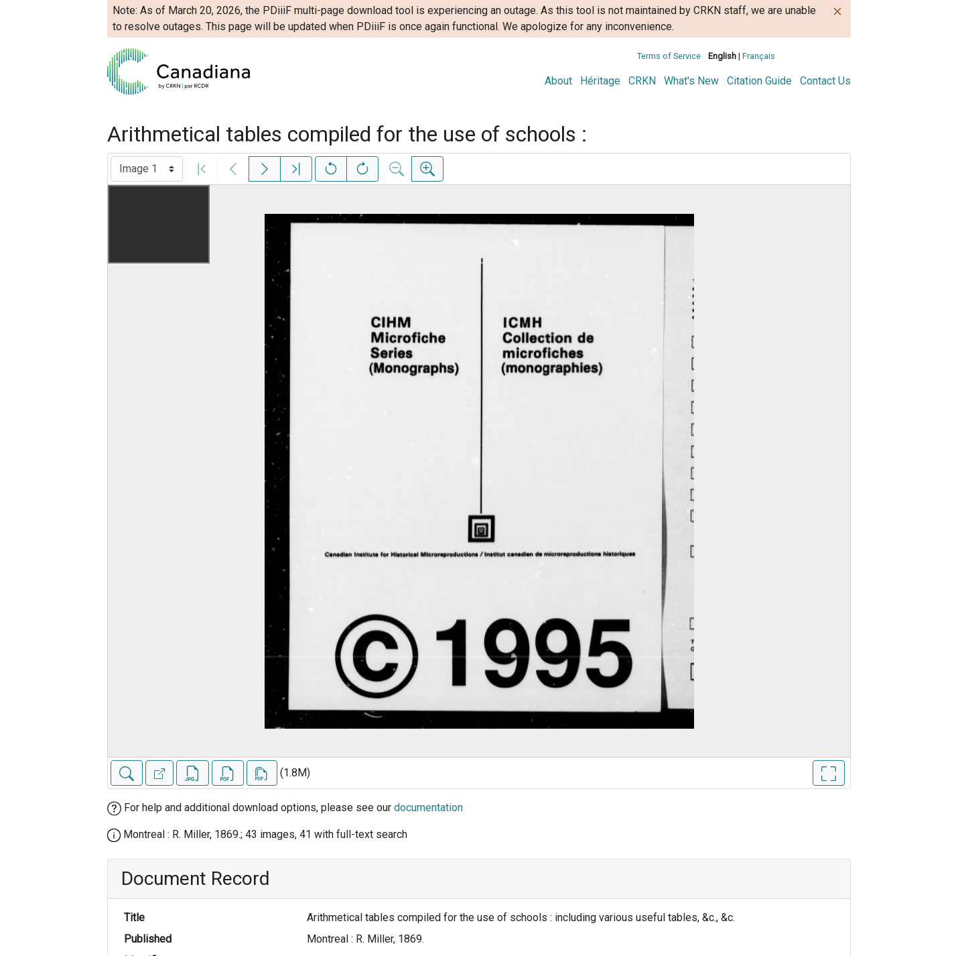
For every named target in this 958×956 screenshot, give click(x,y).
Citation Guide (759, 80)
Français (758, 56)
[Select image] (147, 169)
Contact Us (825, 80)
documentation (428, 807)
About (558, 80)
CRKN (642, 80)
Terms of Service (669, 56)
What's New (691, 80)
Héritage (600, 80)
